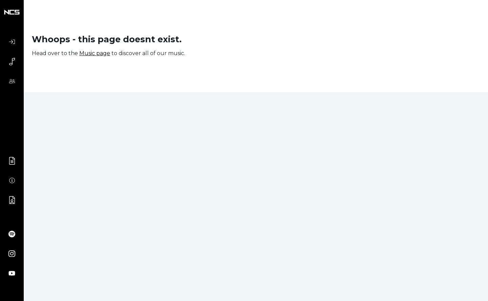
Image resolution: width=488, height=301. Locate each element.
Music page (94, 53)
